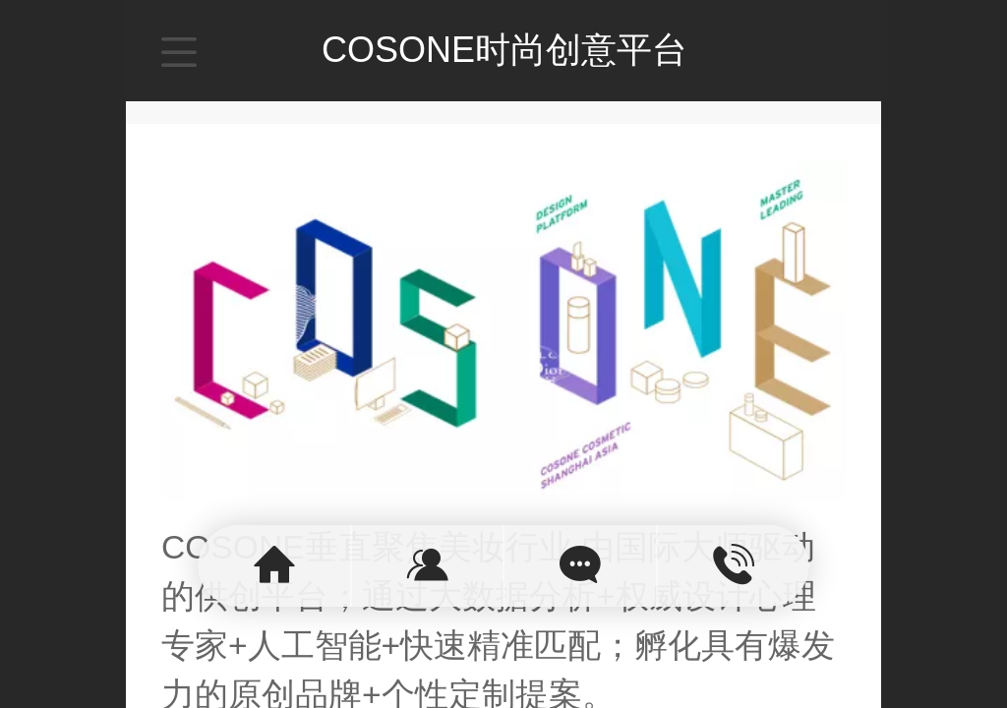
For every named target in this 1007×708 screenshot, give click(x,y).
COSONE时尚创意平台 (504, 50)
